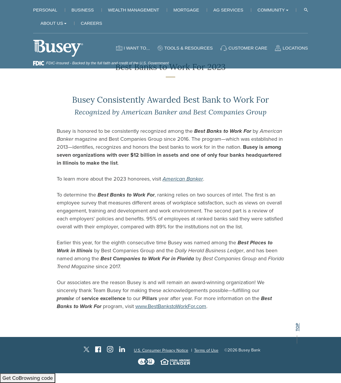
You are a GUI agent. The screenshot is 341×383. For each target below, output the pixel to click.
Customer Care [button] (247, 47)
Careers (91, 23)
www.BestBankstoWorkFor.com (170, 306)
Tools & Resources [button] (188, 47)
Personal (45, 9)
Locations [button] (295, 47)
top (297, 327)
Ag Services (228, 9)
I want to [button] (135, 47)
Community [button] (271, 9)
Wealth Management (133, 9)
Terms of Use (206, 350)
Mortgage (186, 9)
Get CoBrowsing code (27, 378)
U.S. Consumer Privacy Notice (161, 350)
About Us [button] (51, 23)
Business (83, 9)
